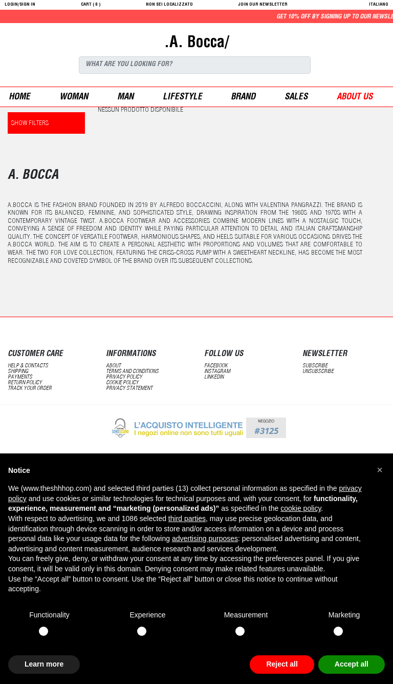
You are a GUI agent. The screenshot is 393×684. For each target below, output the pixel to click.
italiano (378, 5)
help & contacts (28, 366)
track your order (30, 388)
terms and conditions (132, 372)
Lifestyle (182, 97)
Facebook (216, 366)
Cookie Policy (122, 383)
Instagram (217, 372)
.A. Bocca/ (196, 43)
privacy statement (129, 388)
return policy (25, 383)
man (125, 97)
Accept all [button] (351, 664)
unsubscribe (318, 372)
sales (296, 97)
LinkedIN (214, 377)
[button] (380, 470)
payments (20, 377)
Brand (243, 97)
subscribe (315, 366)
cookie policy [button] (300, 508)
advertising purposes (205, 538)
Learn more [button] (44, 664)
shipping (18, 372)
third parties (187, 518)
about (113, 366)
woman (73, 97)
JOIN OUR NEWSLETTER (263, 5)
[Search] (195, 65)
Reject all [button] (281, 664)
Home (19, 97)
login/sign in (20, 5)
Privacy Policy (124, 377)
